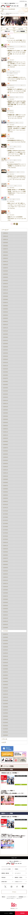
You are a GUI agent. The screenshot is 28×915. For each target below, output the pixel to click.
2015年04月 (5, 605)
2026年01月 (5, 233)
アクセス (14, 892)
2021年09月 (5, 372)
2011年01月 (5, 732)
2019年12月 (5, 431)
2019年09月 (5, 441)
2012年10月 (5, 700)
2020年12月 (5, 400)
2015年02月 (5, 611)
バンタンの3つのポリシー (12, 896)
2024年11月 (5, 261)
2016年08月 (5, 555)
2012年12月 (5, 694)
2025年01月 (5, 258)
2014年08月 (5, 631)
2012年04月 (5, 719)
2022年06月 (5, 343)
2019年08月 (5, 444)
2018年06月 (5, 488)
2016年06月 (5, 561)
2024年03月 (5, 277)
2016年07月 (5, 558)
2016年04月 (5, 567)
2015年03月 (5, 608)
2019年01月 (5, 466)
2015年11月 (5, 583)
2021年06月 (5, 381)
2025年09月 (5, 242)
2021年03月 (5, 390)
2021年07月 (5, 378)
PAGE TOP (14, 858)
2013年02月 (5, 687)
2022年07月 (5, 340)
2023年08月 (5, 299)
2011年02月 (5, 728)
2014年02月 (5, 649)
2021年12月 (5, 362)
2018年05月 (5, 491)
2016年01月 (5, 577)
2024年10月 (5, 264)
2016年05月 (5, 564)
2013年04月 (5, 681)
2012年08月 (5, 706)
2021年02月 (5, 394)
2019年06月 (5, 450)
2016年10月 (5, 548)
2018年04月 (5, 495)
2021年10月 (5, 368)
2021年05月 (5, 384)
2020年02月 (5, 425)
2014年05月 (5, 640)
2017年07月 (5, 520)
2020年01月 (5, 428)
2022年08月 (5, 337)
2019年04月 (5, 457)
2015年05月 (5, 602)
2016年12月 (5, 542)
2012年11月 (5, 697)
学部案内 (16, 869)
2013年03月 (5, 684)
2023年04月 (5, 312)
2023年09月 (5, 296)
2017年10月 (5, 510)
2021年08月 (5, 375)
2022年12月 (5, 324)
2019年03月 (5, 460)
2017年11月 (5, 507)
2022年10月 (5, 330)
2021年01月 (5, 397)
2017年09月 (5, 514)
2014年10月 (5, 624)
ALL (7, 28)
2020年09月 (5, 409)
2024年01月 (5, 283)
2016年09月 (5, 551)
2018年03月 (5, 498)
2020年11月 (5, 403)
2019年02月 (5, 463)
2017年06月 (5, 523)
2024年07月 (5, 267)
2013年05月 (5, 678)
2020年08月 (5, 413)
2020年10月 (5, 406)
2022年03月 (5, 353)
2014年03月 (5, 646)
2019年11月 (5, 435)
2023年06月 (5, 305)
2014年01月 (5, 653)
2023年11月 (5, 289)
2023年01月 (5, 321)
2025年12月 (5, 236)
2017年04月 (5, 529)
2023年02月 (5, 318)
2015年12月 (5, 580)
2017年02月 (5, 536)
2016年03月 (5, 570)
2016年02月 (5, 574)
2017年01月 (5, 539)
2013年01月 (5, 691)
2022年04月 (5, 349)
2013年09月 (5, 665)
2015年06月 (5, 599)
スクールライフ (18, 873)
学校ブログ (7, 31)
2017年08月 (5, 517)
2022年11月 (5, 327)
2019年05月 (5, 454)
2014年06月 (5, 637)
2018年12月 (5, 469)
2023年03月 (5, 315)
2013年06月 (5, 675)
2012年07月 (5, 709)
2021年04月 (5, 387)
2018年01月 (5, 501)
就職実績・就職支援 (5, 873)
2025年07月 (5, 248)
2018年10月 (5, 476)
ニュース (21, 28)
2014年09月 (5, 627)
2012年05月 (5, 716)
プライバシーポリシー (10, 898)
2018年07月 (5, 485)
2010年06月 (5, 735)
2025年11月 (5, 239)
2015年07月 (5, 596)
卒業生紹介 (3, 877)
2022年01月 (5, 359)
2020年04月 (5, 419)
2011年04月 (5, 722)
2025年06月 (5, 252)
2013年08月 (5, 668)
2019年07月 (5, 447)
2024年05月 (5, 271)
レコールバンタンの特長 (6, 869)
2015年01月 (5, 615)
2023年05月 (5, 308)
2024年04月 (5, 274)
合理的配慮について (22, 896)
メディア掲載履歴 (20, 31)
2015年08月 (5, 592)
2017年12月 (5, 504)
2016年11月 (5, 545)
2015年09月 (5, 589)
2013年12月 (5, 656)
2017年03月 (5, 532)
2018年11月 (5, 473)
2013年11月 (5, 659)
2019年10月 (5, 438)
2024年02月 (5, 280)
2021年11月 (5, 365)
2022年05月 (5, 346)
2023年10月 (5, 293)
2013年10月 (5, 662)
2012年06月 (5, 713)
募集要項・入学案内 (18, 877)
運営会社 (3, 896)
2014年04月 (5, 643)
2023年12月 (5, 286)
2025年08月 (5, 245)
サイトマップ (19, 898)
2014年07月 (5, 634)
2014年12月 (5, 618)
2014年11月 (5, 621)
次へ (17, 224)
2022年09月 (5, 334)
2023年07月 (5, 302)
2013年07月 (5, 672)
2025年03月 (5, 255)
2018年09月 (5, 479)
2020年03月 (5, 422)
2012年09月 (5, 703)
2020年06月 (5, 416)
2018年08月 (5, 482)
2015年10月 (5, 586)
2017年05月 (5, 526)
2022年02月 (5, 356)
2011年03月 (5, 725)
